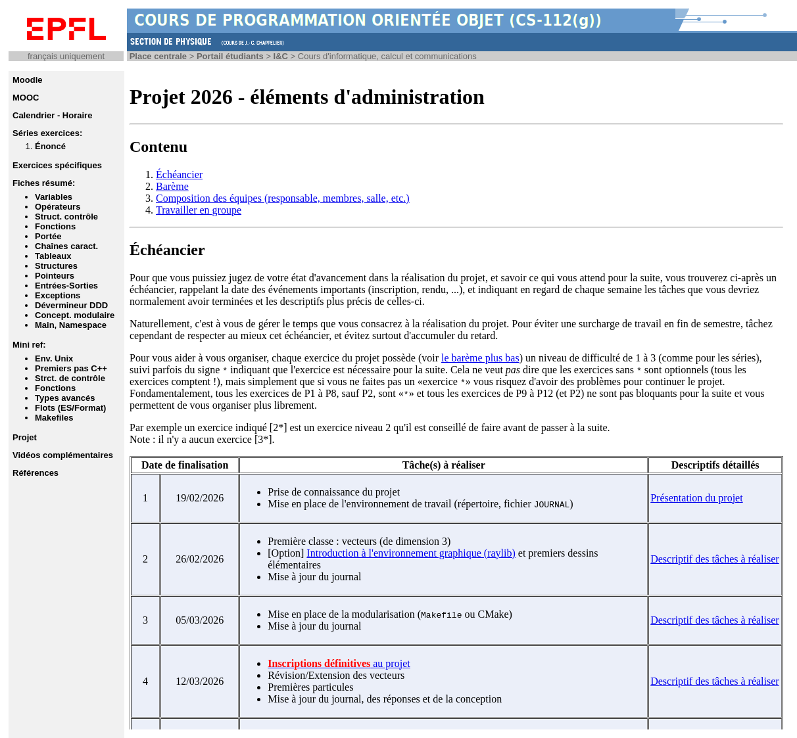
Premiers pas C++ (71, 368)
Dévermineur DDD (71, 305)
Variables (53, 197)
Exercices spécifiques (57, 165)
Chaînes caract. (66, 246)
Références (35, 473)
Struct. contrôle (66, 216)
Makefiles (54, 418)
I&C (281, 56)
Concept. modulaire (74, 315)
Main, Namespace (71, 325)
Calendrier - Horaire (52, 115)
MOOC (25, 98)
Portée (48, 236)
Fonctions (55, 226)
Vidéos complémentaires (62, 455)
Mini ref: (29, 345)
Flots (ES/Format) (70, 408)
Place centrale (158, 56)
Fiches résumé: (43, 183)
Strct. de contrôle (70, 378)
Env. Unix (54, 358)
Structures (56, 266)
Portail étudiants (230, 56)
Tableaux (53, 256)
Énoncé (50, 146)
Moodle (27, 80)
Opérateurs (57, 207)
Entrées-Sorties (66, 285)
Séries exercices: (47, 133)
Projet (24, 437)
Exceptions (57, 295)
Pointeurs (54, 276)
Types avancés (65, 398)
